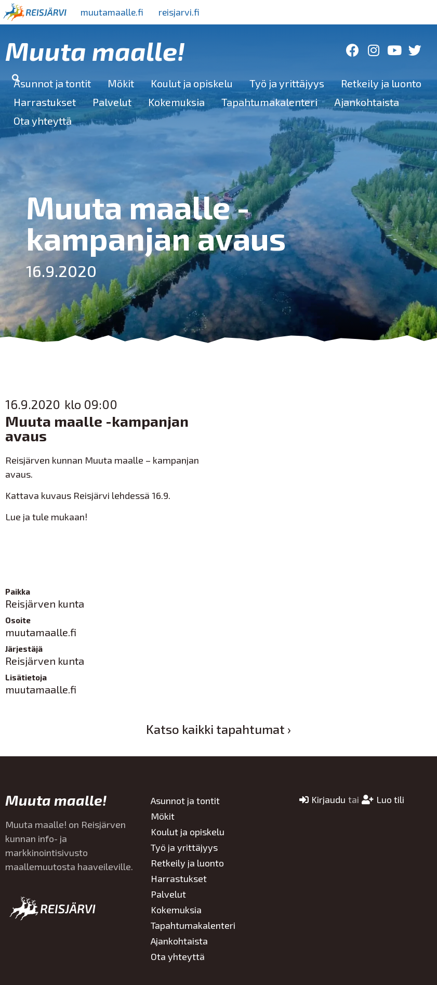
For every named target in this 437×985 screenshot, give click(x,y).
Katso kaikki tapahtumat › (218, 729)
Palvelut (111, 102)
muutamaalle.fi (113, 12)
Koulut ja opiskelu (192, 83)
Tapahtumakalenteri (269, 102)
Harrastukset (45, 102)
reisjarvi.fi (181, 12)
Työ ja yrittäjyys (286, 83)
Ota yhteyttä (43, 120)
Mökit (121, 83)
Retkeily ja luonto (381, 83)
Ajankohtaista (366, 102)
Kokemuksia (176, 102)
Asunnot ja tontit (52, 83)
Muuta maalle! (95, 50)
